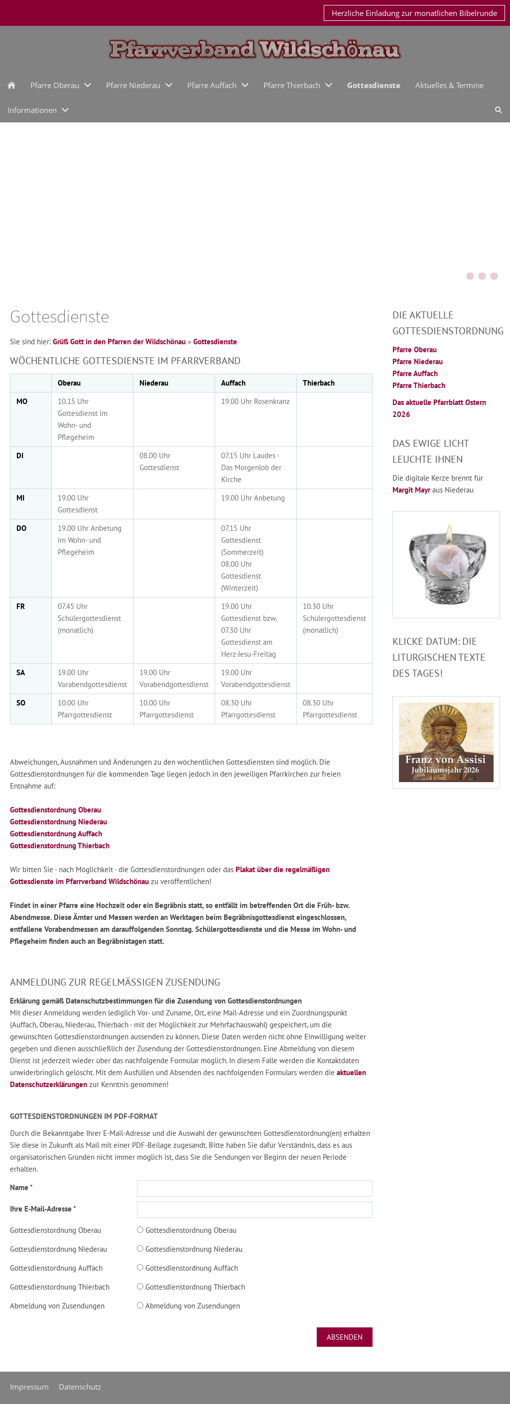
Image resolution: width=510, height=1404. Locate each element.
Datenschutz (80, 1387)
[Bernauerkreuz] (470, 276)
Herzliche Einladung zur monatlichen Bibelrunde (414, 13)
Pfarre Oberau (414, 349)
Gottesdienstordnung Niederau (58, 821)
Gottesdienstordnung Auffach (56, 833)
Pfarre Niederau (417, 361)
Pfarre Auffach (415, 373)
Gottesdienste (215, 341)
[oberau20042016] (494, 276)
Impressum (29, 1387)
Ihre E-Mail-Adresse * (43, 1208)
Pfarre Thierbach (418, 385)
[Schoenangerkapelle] (482, 276)
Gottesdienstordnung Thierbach (60, 845)
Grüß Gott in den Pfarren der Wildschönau (119, 341)
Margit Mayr (412, 490)
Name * (21, 1187)
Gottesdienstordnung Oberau (55, 809)
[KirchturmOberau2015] (458, 276)
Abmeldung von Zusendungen (57, 1305)
